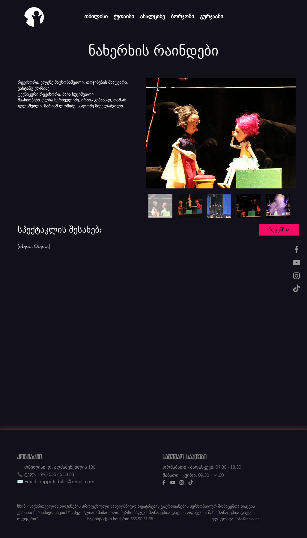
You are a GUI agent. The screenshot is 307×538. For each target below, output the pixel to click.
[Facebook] (296, 249)
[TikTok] (296, 288)
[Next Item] (285, 133)
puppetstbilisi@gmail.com (66, 481)
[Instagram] (296, 275)
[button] (279, 230)
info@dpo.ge (248, 518)
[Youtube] (296, 262)
